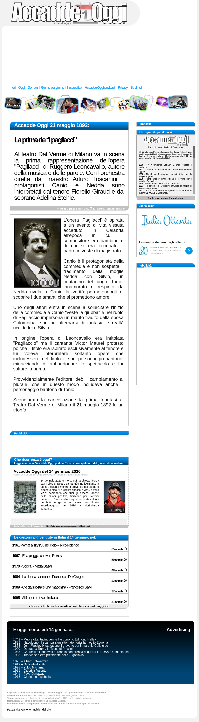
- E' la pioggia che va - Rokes (37, 556)
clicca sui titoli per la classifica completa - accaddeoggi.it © (69, 606)
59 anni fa (119, 560)
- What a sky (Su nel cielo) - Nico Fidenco (45, 545)
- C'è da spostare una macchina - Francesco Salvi (51, 587)
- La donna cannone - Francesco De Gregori (48, 577)
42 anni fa (119, 581)
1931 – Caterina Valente (29, 670)
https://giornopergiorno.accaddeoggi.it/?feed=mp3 (68, 526)
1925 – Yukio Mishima (28, 667)
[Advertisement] (99, 53)
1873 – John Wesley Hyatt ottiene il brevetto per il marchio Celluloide (60, 645)
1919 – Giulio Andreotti (29, 664)
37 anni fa (119, 591)
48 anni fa (119, 570)
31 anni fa (119, 602)
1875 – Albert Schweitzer (30, 661)
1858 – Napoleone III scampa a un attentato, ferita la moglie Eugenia (60, 642)
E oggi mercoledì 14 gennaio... (43, 629)
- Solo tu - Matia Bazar (32, 566)
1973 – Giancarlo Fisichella (32, 676)
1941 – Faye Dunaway (28, 673)
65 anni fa (119, 549)
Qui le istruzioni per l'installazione (166, 198)
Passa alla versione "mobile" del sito (29, 709)
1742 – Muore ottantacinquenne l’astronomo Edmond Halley (54, 639)
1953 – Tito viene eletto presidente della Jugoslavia (48, 655)
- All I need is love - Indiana (35, 598)
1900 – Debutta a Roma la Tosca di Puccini (43, 648)
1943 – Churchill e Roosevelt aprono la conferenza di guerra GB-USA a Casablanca (71, 652)
